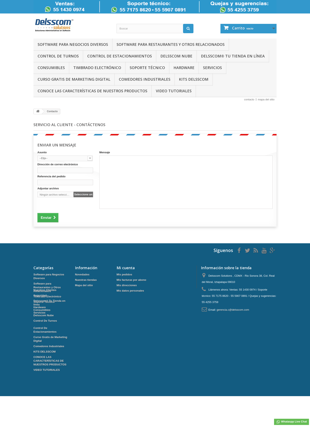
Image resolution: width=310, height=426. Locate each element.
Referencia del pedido (51, 176)
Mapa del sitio (84, 285)
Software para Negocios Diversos (73, 44)
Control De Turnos (58, 56)
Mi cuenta (126, 267)
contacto (249, 99)
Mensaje (104, 152)
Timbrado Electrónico (97, 67)
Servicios (212, 67)
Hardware (183, 67)
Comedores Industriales (144, 79)
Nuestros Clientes (45, 319)
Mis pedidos (124, 274)
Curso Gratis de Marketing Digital (74, 79)
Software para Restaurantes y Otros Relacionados (171, 44)
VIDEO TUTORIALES (174, 90)
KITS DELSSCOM (193, 79)
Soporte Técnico (147, 67)
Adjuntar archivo (48, 188)
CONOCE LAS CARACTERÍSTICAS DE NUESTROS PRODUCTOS (92, 90)
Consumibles (51, 67)
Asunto (42, 152)
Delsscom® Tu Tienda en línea (233, 56)
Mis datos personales (130, 290)
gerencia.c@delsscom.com (233, 309)
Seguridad (40, 325)
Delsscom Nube (176, 56)
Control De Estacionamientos (119, 56)
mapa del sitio (266, 99)
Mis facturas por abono (131, 279)
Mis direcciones (127, 285)
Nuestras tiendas (86, 279)
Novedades (82, 274)
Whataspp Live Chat (291, 422)
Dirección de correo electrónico (57, 164)
